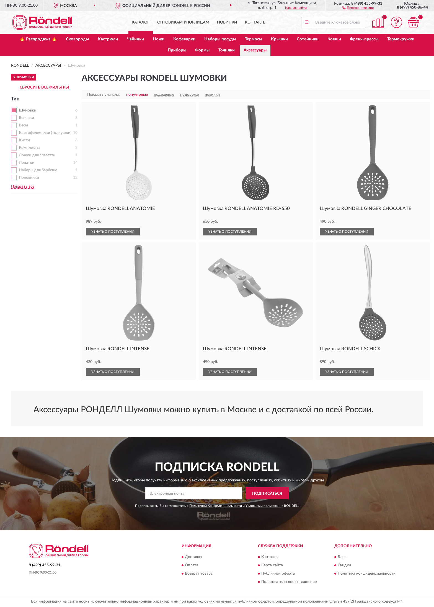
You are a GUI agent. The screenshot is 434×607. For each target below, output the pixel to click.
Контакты (256, 22)
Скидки (344, 565)
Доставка (193, 557)
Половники (29, 178)
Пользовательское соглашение (289, 582)
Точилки (226, 50)
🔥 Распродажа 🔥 (38, 39)
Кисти (24, 140)
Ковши (334, 39)
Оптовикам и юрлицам (183, 22)
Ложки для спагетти (37, 155)
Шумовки (27, 110)
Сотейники (308, 39)
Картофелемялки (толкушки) (45, 133)
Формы (202, 50)
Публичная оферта (278, 573)
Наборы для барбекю (38, 170)
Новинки (227, 22)
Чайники (135, 39)
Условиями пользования (264, 505)
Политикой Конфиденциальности (215, 505)
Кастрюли (108, 39)
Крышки (279, 39)
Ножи (158, 39)
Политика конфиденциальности (367, 573)
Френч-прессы (364, 39)
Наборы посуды (220, 39)
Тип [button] (15, 99)
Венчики (26, 118)
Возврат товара (199, 573)
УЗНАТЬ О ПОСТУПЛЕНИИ (112, 231)
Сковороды (77, 39)
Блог (342, 557)
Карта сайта (272, 565)
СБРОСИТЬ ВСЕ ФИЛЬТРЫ (44, 87)
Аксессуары (255, 50)
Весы (23, 125)
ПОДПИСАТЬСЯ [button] (267, 494)
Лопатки (26, 163)
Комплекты (29, 148)
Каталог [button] (140, 22)
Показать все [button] (22, 186)
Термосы (253, 39)
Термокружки (400, 39)
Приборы (177, 50)
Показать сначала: (103, 95)
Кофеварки (184, 39)
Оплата (191, 565)
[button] (358, 7)
